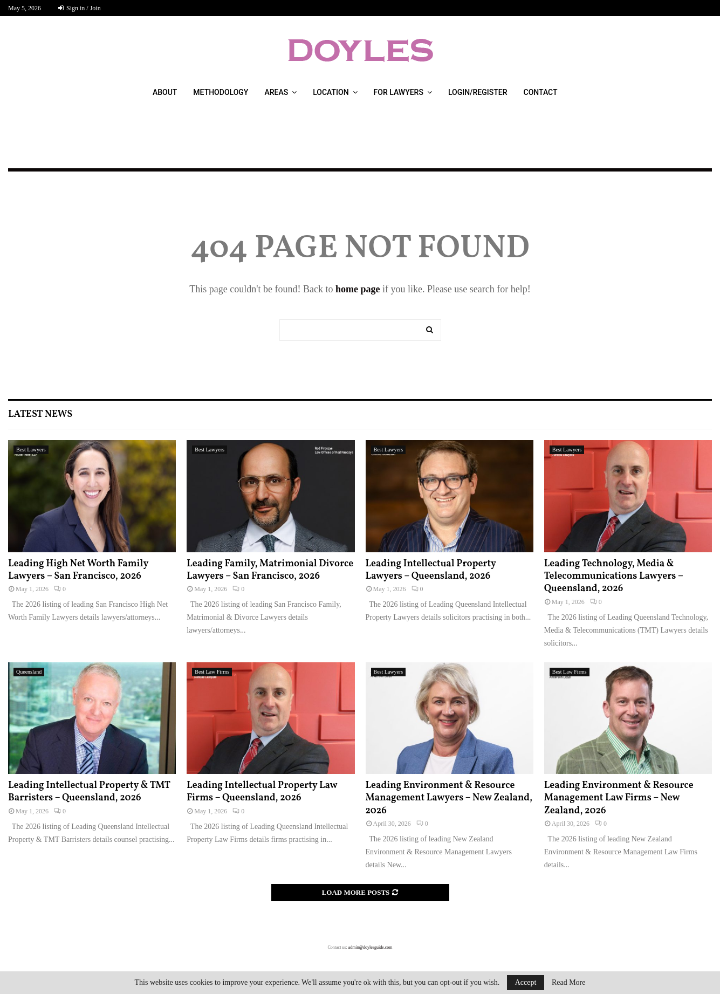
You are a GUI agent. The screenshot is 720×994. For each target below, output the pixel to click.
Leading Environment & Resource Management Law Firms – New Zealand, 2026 (619, 798)
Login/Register (478, 92)
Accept (526, 982)
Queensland (29, 672)
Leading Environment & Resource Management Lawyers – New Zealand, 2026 (449, 798)
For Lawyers (398, 92)
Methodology (220, 92)
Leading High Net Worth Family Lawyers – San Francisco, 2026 (78, 570)
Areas (276, 92)
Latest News (40, 414)
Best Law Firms (212, 672)
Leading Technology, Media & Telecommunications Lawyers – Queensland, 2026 (613, 576)
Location (330, 92)
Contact (541, 92)
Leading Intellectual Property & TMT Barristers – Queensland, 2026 (89, 792)
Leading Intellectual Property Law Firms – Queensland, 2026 (262, 792)
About (165, 92)
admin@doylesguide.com (370, 947)
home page (357, 289)
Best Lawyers (31, 450)
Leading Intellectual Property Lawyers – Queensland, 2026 (431, 570)
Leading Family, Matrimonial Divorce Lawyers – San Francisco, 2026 (270, 570)
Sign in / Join (79, 8)
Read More (569, 982)
